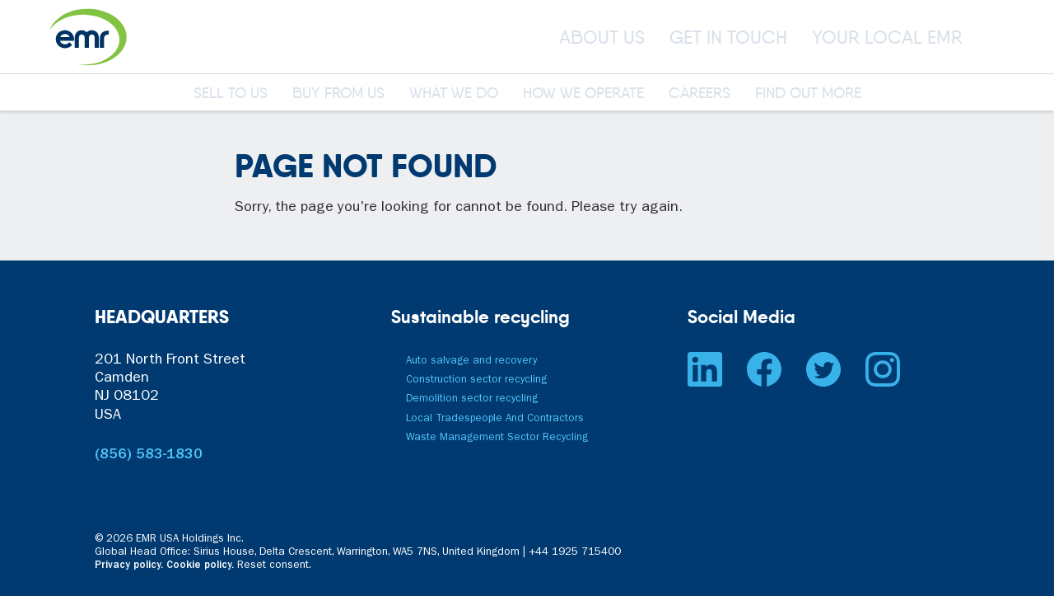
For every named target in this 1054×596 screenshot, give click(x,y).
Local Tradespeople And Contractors (495, 419)
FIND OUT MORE (808, 94)
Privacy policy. (129, 566)
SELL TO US (231, 94)
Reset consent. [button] (274, 566)
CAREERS (699, 94)
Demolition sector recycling (472, 399)
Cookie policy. (200, 566)
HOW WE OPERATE (583, 94)
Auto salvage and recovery (471, 361)
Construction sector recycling (476, 380)
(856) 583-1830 (149, 455)
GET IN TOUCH (728, 37)
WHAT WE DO (453, 94)
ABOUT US (602, 37)
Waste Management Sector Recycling (497, 438)
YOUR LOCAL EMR (887, 37)
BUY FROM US (338, 94)
